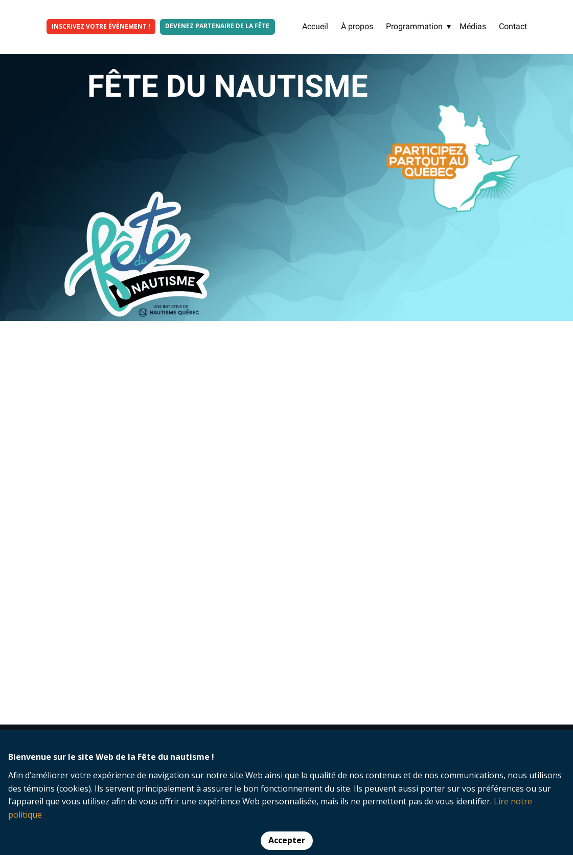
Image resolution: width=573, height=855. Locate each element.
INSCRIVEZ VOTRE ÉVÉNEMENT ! (101, 26)
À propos (357, 26)
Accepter (286, 840)
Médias (473, 26)
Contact (513, 26)
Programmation (414, 26)
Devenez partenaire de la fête (217, 25)
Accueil (315, 26)
